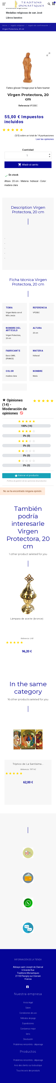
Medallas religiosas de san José (24, 12)
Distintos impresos (16, 7)
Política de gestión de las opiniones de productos (26, 481)
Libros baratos (14, 17)
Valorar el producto (26, 475)
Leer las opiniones (45, 139)
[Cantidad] (28, 155)
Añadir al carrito (28, 165)
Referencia (24, 105)
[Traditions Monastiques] (30, 4)
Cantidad (28, 149)
